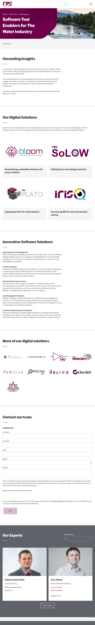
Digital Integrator (24, 14)
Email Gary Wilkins (56, 590)
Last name (6, 441)
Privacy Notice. (57, 501)
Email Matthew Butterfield (13, 587)
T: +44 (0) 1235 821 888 (56, 587)
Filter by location (69, 534)
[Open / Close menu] (91, 4)
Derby (7, 590)
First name (6, 432)
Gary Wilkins (57, 579)
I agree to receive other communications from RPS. (17, 490)
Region (5, 459)
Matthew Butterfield (14, 579)
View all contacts (47, 605)
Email (5, 450)
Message (5, 467)
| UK (10, 590)
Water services (13, 14)
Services (5, 14)
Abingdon (54, 596)
